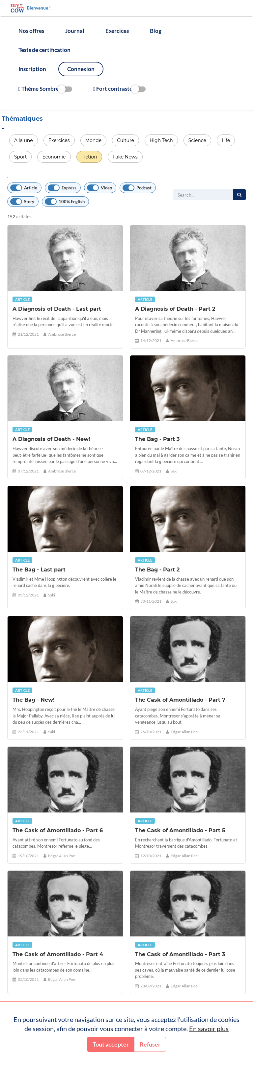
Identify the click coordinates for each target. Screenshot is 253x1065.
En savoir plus (209, 1028)
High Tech (161, 140)
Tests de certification (44, 49)
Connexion (81, 68)
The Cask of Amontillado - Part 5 (180, 830)
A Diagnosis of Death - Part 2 (175, 309)
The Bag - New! (34, 700)
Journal (74, 30)
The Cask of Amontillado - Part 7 (180, 700)
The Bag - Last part (39, 570)
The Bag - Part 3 (157, 439)
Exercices (117, 30)
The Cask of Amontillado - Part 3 (180, 954)
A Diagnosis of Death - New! (51, 439)
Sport (20, 157)
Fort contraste (119, 89)
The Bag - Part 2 (157, 570)
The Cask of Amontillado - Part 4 (58, 954)
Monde (93, 140)
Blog (155, 30)
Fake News (125, 157)
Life (226, 140)
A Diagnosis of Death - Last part (57, 309)
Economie (54, 157)
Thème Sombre (45, 89)
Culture (125, 140)
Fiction (89, 157)
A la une (23, 140)
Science (197, 140)
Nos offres (31, 30)
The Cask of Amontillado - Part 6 (58, 830)
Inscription (32, 68)
